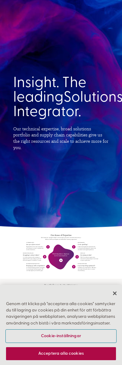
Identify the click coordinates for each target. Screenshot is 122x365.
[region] (61, 325)
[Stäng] (114, 293)
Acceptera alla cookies (61, 353)
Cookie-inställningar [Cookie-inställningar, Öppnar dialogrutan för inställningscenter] (61, 336)
